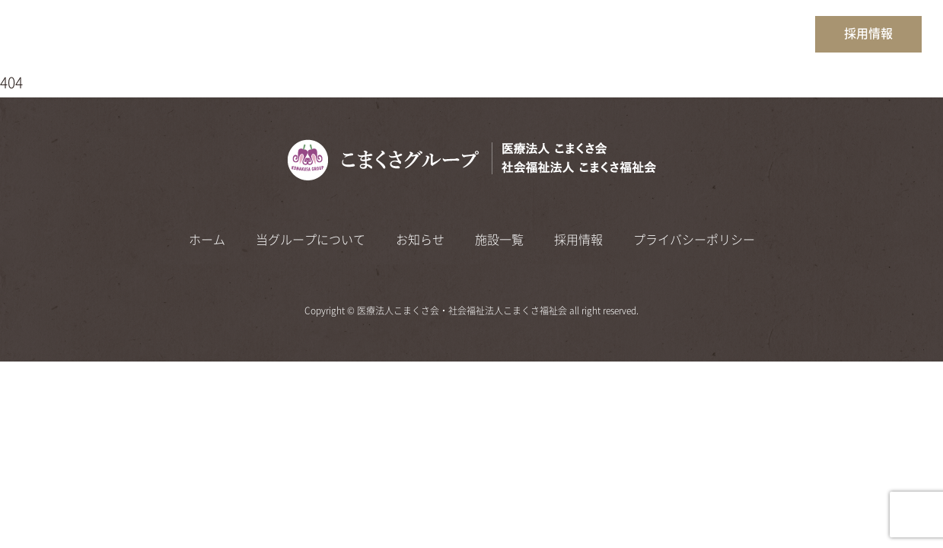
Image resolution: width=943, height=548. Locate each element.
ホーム (507, 33)
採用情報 (868, 33)
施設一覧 (770, 33)
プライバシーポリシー (694, 240)
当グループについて (601, 33)
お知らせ (701, 33)
